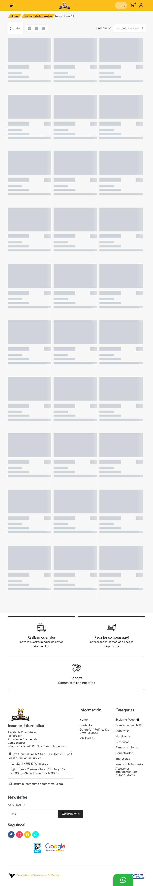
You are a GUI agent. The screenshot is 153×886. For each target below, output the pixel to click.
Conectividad (124, 753)
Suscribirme (70, 814)
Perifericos (122, 742)
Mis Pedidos (87, 738)
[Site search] (117, 5)
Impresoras (122, 758)
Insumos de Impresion (38, 16)
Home (14, 16)
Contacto (85, 725)
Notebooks (122, 736)
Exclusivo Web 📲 (127, 719)
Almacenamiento (126, 747)
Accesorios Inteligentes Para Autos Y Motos (126, 772)
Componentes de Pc (128, 725)
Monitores (122, 730)
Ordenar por (104, 28)
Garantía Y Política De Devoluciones (94, 731)
